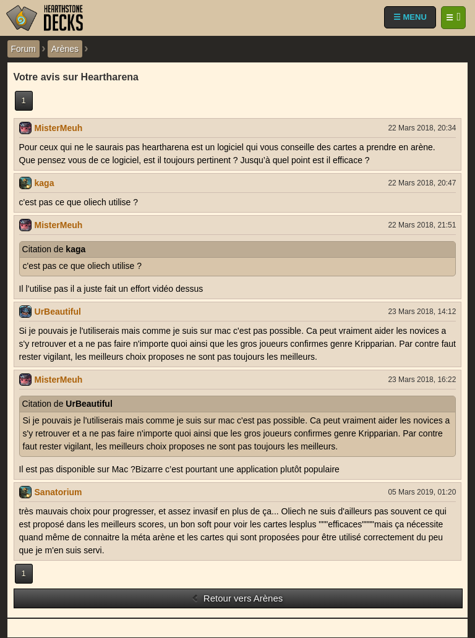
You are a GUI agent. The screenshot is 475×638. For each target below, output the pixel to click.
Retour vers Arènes (237, 598)
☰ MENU (410, 17)
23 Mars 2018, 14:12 (422, 311)
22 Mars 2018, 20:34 (422, 128)
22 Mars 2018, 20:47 (422, 183)
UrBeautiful (58, 312)
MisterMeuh (59, 128)
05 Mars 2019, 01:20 (422, 492)
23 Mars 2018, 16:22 (422, 379)
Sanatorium (58, 492)
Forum (23, 49)
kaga (44, 183)
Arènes (65, 49)
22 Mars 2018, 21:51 (422, 225)
